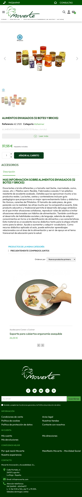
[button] (5, 58)
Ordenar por (40, 259)
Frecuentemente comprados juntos (29, 251)
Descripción (9, 171)
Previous (38, 345)
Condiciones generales (27, 405)
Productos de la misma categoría (26, 247)
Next (42, 345)
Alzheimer (39, 124)
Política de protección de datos (49, 405)
